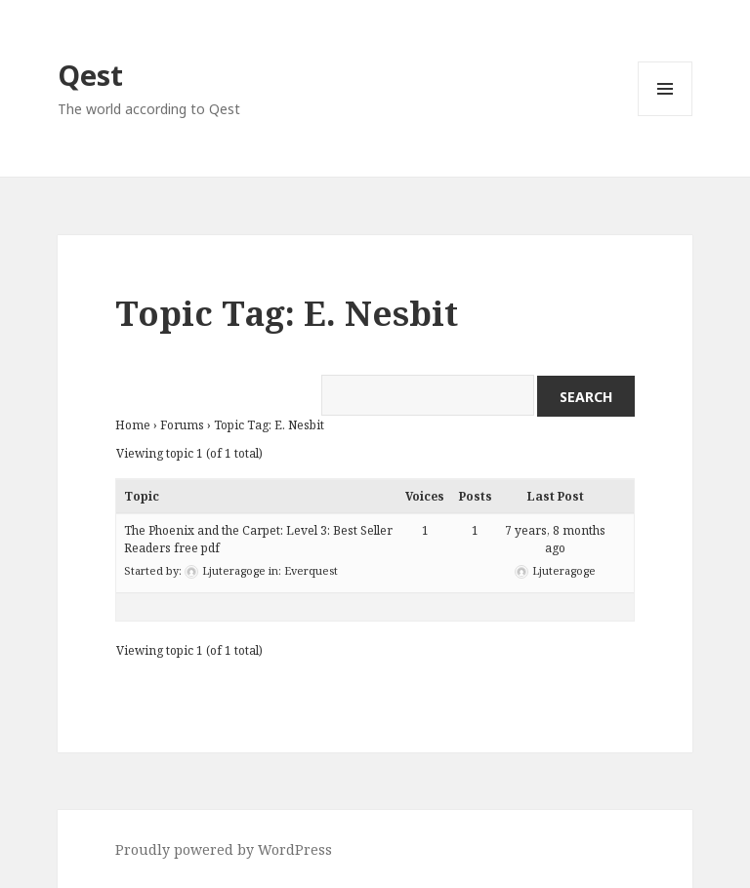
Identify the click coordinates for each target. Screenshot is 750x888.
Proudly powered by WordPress (223, 849)
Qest (90, 75)
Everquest (311, 570)
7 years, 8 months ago (555, 539)
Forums (182, 425)
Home (132, 425)
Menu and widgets (665, 115)
